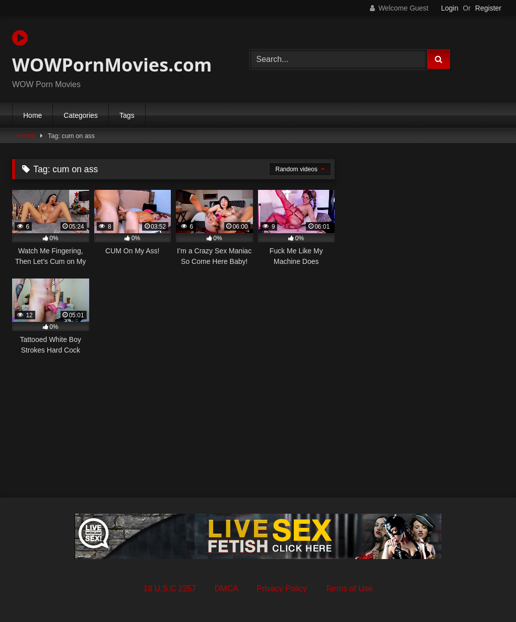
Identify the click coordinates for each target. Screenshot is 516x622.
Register (488, 8)
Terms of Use (348, 588)
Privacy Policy (281, 588)
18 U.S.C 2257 (169, 588)
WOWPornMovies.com (112, 53)
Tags (127, 115)
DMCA (226, 588)
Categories (80, 115)
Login (449, 8)
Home (32, 115)
